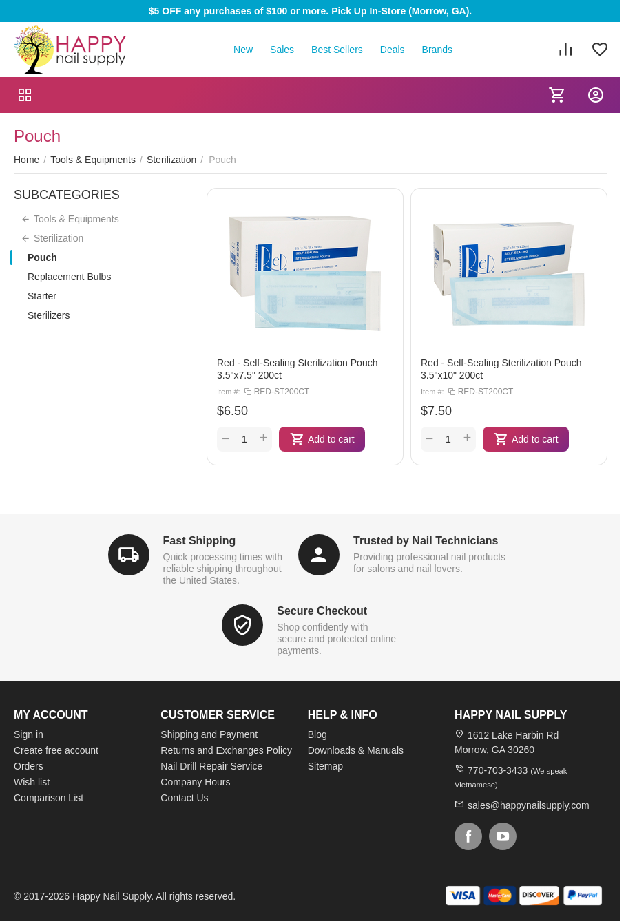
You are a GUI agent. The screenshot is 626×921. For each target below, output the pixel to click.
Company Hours (195, 781)
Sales (282, 49)
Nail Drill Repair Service (211, 766)
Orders (28, 766)
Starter (42, 295)
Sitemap (325, 766)
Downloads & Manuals (356, 750)
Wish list (32, 781)
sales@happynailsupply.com (529, 805)
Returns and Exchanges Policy (226, 750)
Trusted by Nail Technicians (425, 541)
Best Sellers (337, 49)
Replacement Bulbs (69, 276)
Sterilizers (49, 315)
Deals (392, 49)
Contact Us (184, 797)
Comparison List (48, 797)
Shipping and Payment (209, 734)
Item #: (228, 392)
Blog (317, 734)
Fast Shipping (199, 541)
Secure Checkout (322, 611)
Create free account (56, 750)
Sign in (28, 734)
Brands (437, 49)
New (243, 49)
